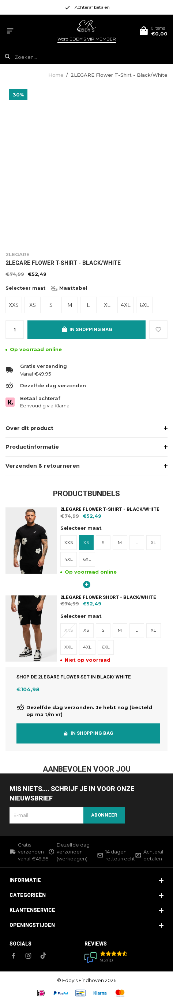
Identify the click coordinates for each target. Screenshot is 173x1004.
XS (32, 305)
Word (86, 39)
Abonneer (104, 814)
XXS (14, 305)
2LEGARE (17, 254)
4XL (126, 305)
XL (107, 305)
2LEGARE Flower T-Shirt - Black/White (119, 75)
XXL (68, 647)
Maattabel (69, 288)
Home (56, 75)
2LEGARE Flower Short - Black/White (108, 597)
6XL (144, 305)
